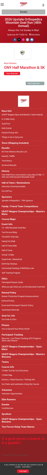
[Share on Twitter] (19, 39)
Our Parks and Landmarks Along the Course (20, 384)
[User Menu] (43, 4)
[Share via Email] (27, 39)
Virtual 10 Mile (8, 255)
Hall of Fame (7, 250)
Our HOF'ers (7, 191)
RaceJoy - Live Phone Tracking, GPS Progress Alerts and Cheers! (21, 339)
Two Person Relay (9, 232)
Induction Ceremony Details (13, 186)
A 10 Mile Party (8, 119)
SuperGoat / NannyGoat (12, 259)
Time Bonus (7, 161)
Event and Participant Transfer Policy (17, 305)
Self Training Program (11, 273)
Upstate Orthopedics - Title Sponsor (17, 200)
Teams (5, 362)
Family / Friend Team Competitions (20, 206)
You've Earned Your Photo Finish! (16, 329)
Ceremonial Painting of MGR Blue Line (18, 268)
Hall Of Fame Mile (9, 246)
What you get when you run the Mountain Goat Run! (23, 287)
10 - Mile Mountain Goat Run (14, 228)
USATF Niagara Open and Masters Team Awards (22, 115)
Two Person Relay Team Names (18, 426)
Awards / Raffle (8, 156)
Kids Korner (7, 128)
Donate (23, 12)
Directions (35, 35)
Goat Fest (6, 124)
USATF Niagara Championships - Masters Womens (23, 355)
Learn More (26, 467)
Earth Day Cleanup (9, 264)
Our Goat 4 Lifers (9, 319)
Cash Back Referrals (10, 310)
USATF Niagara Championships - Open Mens (22, 348)
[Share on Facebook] (14, 39)
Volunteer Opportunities (12, 394)
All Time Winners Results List (14, 152)
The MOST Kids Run (10, 237)
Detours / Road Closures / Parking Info (18, 379)
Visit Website (12, 73)
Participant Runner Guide (12, 282)
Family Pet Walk (8, 241)
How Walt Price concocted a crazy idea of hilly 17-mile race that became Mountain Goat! (23, 176)
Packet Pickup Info (10, 133)
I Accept (23, 471)
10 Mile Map (7, 375)
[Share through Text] (32, 39)
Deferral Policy (8, 301)
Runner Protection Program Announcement (20, 296)
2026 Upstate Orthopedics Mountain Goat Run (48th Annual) (23, 22)
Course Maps (9, 219)
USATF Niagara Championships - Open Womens (22, 420)
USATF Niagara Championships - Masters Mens (23, 212)
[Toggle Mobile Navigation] (2, 4)
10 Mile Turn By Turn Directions (15, 371)
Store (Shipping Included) (15, 143)
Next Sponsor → (35, 83)
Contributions (7, 408)
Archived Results (9, 165)
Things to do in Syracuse (12, 137)
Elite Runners (9, 399)
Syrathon (6, 414)
